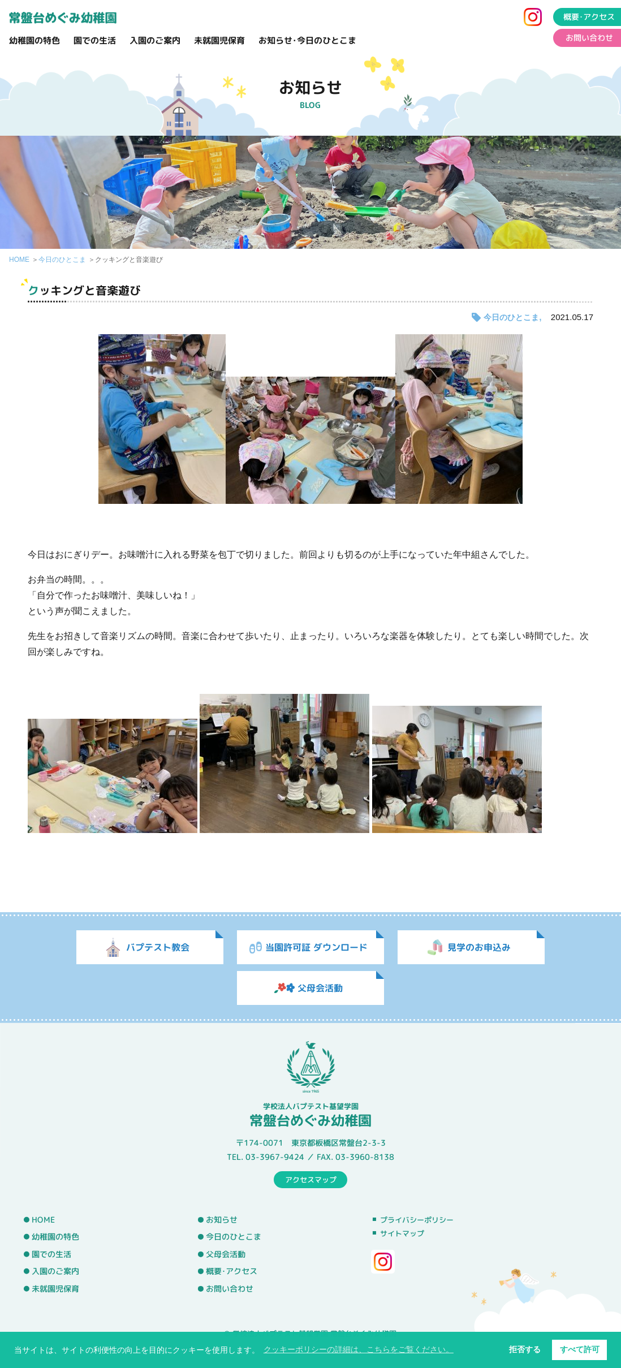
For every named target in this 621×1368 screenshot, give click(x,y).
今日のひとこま (62, 260)
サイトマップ (402, 1233)
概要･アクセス (231, 1271)
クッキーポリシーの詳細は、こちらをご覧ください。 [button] (359, 1349)
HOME (19, 260)
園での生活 (95, 40)
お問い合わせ (229, 1288)
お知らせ (222, 1219)
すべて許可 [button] (580, 1349)
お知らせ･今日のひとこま (307, 40)
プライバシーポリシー (417, 1220)
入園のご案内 (155, 40)
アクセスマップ (311, 1179)
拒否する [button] (525, 1349)
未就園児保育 (219, 40)
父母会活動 (225, 1254)
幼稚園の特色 (34, 40)
